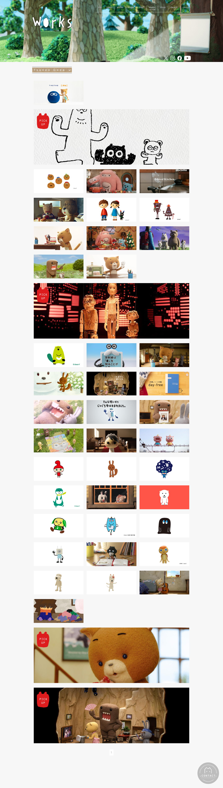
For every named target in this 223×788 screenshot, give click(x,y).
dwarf (174, 7)
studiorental (152, 8)
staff (141, 7)
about (131, 7)
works (120, 7)
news (109, 7)
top (100, 7)
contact (187, 7)
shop (163, 7)
